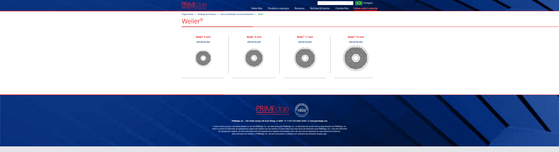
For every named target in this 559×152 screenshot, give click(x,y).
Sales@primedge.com (318, 126)
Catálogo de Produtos (206, 19)
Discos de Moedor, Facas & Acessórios (237, 19)
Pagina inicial (187, 19)
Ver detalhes (203, 46)
